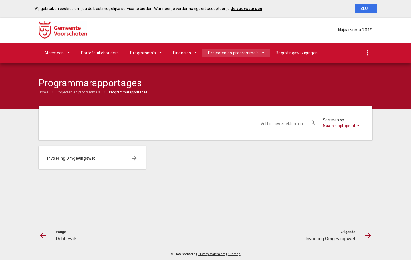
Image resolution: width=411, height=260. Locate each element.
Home (43, 92)
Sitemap (234, 254)
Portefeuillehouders (100, 53)
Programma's (143, 53)
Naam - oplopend (339, 125)
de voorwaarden (246, 8)
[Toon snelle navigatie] (367, 53)
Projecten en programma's (233, 53)
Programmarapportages (128, 92)
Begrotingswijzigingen (297, 53)
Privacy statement (211, 254)
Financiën (182, 53)
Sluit (365, 8)
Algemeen (54, 53)
